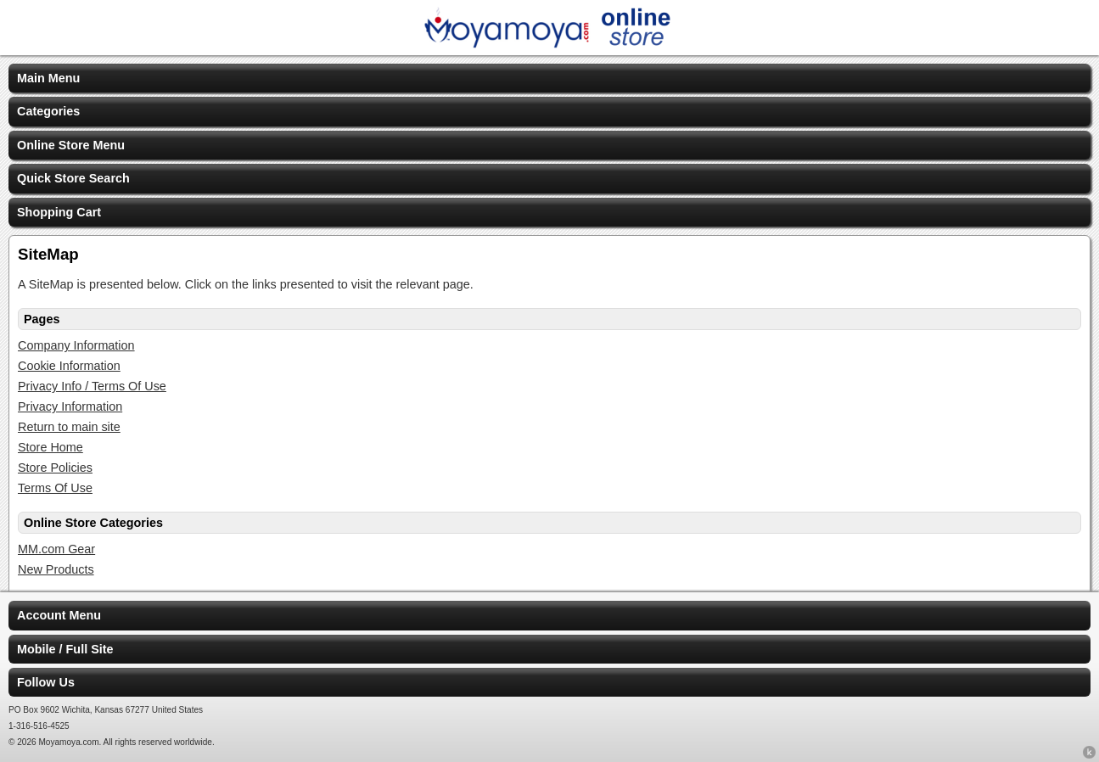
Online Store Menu (71, 145)
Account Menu (59, 615)
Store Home (50, 447)
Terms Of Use (55, 488)
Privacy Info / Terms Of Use (92, 386)
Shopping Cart (59, 212)
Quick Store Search (73, 178)
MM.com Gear (56, 549)
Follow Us (46, 682)
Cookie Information (69, 366)
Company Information (76, 345)
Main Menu (48, 78)
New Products (56, 569)
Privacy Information (70, 406)
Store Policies (55, 467)
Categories (48, 111)
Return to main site (69, 427)
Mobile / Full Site (65, 649)
